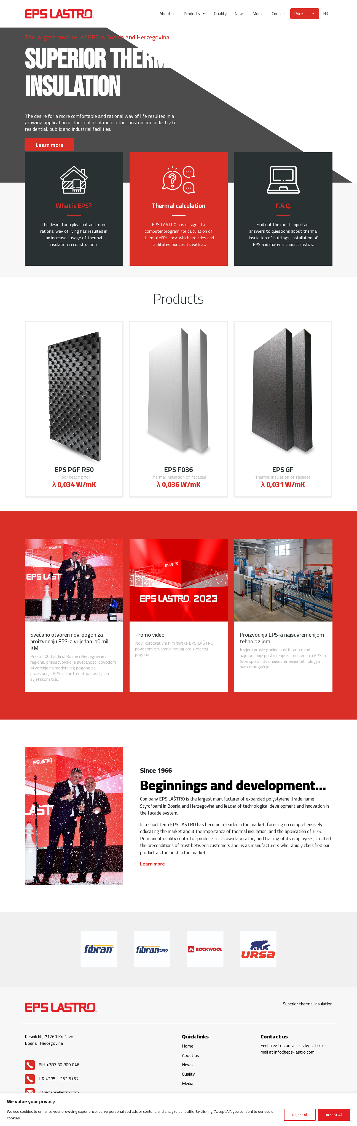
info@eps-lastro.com (52, 1092)
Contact (279, 14)
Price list (304, 13)
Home (187, 1046)
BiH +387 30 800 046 (52, 1064)
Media (258, 14)
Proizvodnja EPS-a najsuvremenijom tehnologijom (282, 638)
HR (325, 14)
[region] (178, 1109)
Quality (220, 14)
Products (195, 13)
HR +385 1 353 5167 (52, 1079)
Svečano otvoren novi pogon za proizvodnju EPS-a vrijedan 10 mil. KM (69, 641)
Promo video (150, 635)
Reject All (300, 1114)
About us (168, 14)
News (240, 14)
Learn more (49, 145)
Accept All (334, 1114)
